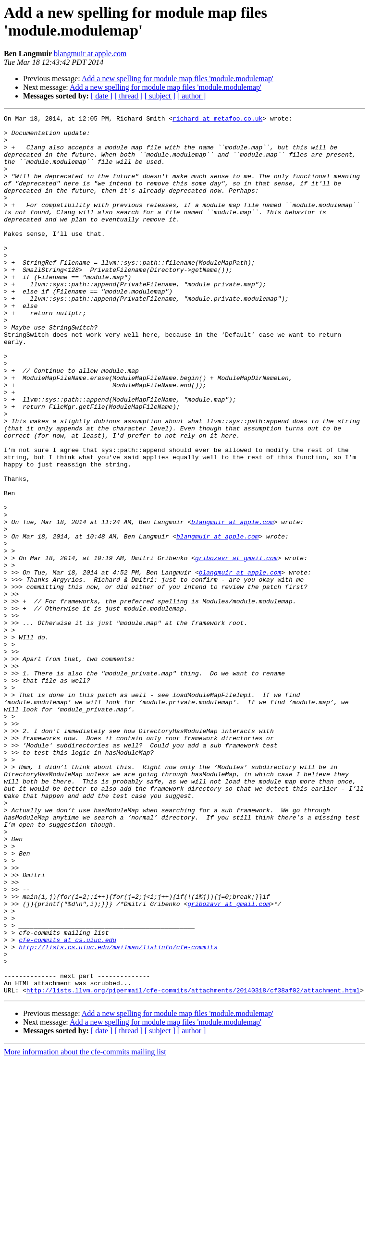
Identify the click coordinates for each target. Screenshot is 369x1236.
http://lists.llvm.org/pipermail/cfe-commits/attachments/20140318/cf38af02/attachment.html (193, 1166)
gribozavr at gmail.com (236, 647)
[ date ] (101, 96)
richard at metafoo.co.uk (217, 119)
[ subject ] (160, 96)
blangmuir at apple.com (90, 53)
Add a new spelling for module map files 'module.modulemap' (177, 78)
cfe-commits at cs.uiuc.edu (67, 1105)
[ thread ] (128, 96)
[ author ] (191, 96)
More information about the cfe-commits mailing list (85, 1228)
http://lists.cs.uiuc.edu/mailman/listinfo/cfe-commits (118, 1114)
